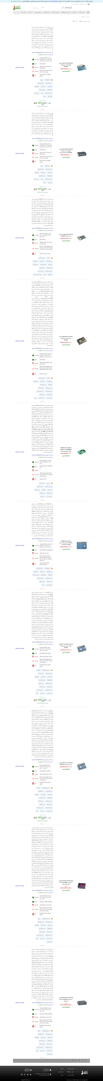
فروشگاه (74, 12)
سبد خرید (75, 4)
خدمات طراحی (46, 12)
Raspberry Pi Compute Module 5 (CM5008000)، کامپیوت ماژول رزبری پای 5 (66, 449)
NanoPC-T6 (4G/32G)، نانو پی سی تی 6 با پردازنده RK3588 (66, 763)
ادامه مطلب (42, 109)
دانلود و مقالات (38, 12)
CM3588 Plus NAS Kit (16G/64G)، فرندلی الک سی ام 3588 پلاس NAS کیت (65, 542)
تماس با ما (23, 12)
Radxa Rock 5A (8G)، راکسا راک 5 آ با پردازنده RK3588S (66, 235)
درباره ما (30, 12)
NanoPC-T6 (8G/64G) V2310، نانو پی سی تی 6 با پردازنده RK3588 (66, 646)
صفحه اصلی (83, 16)
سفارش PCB (81, 12)
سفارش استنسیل (55, 12)
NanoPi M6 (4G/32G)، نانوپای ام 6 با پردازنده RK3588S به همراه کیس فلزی (66, 999)
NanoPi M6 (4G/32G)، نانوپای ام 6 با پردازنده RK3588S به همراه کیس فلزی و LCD (66, 882)
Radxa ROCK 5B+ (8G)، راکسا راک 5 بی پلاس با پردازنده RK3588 (66, 338)
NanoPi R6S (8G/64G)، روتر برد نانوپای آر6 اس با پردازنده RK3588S (66, 65)
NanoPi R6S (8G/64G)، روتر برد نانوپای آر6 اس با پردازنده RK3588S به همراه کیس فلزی (66, 150)
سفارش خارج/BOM (66, 12)
